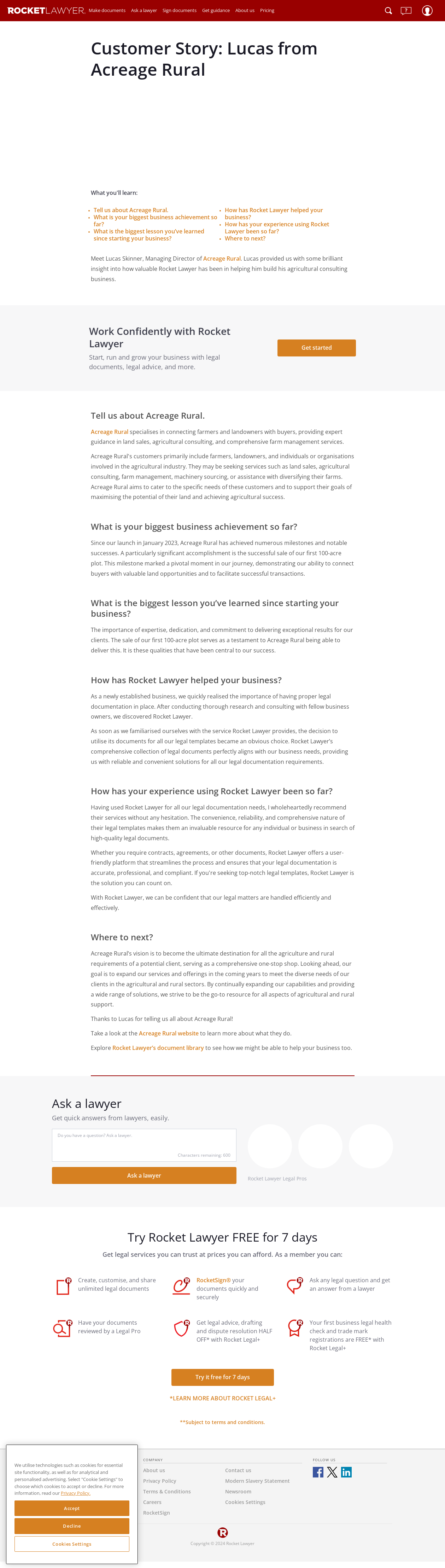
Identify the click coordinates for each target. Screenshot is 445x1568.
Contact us (238, 1476)
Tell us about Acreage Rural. (131, 210)
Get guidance (216, 10)
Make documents (107, 10)
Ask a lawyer (144, 10)
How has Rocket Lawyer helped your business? (274, 213)
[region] (72, 1504)
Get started (315, 350)
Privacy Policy (159, 1487)
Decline (72, 1526)
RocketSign (156, 1519)
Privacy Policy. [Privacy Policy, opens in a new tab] (75, 1493)
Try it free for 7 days (222, 1383)
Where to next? (245, 238)
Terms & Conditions (167, 1497)
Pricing (267, 10)
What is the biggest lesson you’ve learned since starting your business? (149, 234)
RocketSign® (214, 1286)
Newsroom (238, 1497)
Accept (72, 1508)
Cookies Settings (72, 1544)
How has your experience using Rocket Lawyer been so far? (277, 227)
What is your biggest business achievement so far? (155, 220)
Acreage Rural (222, 258)
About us (244, 10)
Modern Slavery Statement (257, 1487)
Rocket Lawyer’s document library (158, 1054)
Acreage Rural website (169, 1040)
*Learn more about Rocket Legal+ (223, 1405)
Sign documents (180, 10)
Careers (152, 1508)
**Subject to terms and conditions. (222, 1428)
